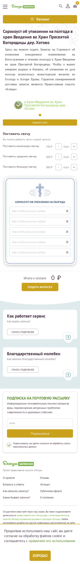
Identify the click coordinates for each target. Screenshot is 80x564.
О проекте (9, 478)
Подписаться (40, 433)
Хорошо (40, 555)
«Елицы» (45, 484)
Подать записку (40, 287)
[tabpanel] (40, 106)
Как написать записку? (16, 491)
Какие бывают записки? (16, 497)
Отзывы (44, 478)
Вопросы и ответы (13, 484)
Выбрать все (40, 122)
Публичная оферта (51, 491)
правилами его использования (52, 541)
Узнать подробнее (22, 332)
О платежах (47, 497)
